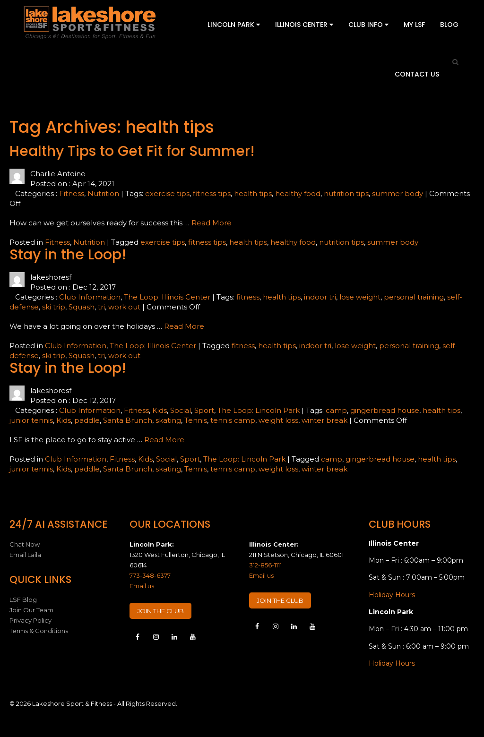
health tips (253, 193)
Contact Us (417, 74)
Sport (204, 410)
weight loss (278, 420)
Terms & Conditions (38, 630)
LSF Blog (23, 599)
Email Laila (25, 554)
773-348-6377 (150, 575)
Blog (449, 24)
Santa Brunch (127, 420)
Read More (211, 222)
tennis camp (232, 420)
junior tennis (31, 420)
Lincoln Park (233, 24)
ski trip (53, 306)
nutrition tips (346, 193)
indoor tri (320, 296)
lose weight (359, 296)
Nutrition (103, 193)
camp (336, 410)
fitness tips (212, 193)
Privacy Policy (30, 620)
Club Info (368, 24)
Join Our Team (31, 610)
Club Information (90, 296)
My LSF (414, 24)
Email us (142, 586)
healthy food (297, 193)
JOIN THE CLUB (160, 611)
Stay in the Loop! (67, 255)
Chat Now (24, 544)
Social (180, 410)
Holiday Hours (392, 595)
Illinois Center (304, 24)
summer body (397, 193)
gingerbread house (384, 410)
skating (168, 420)
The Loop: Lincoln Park (258, 410)
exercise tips (167, 193)
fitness (247, 296)
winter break (324, 420)
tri (101, 306)
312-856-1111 (265, 565)
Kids (159, 410)
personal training (414, 296)
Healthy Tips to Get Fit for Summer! (132, 151)
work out (124, 306)
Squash (82, 306)
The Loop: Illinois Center (167, 296)
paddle (87, 420)
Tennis (195, 420)
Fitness (71, 193)
